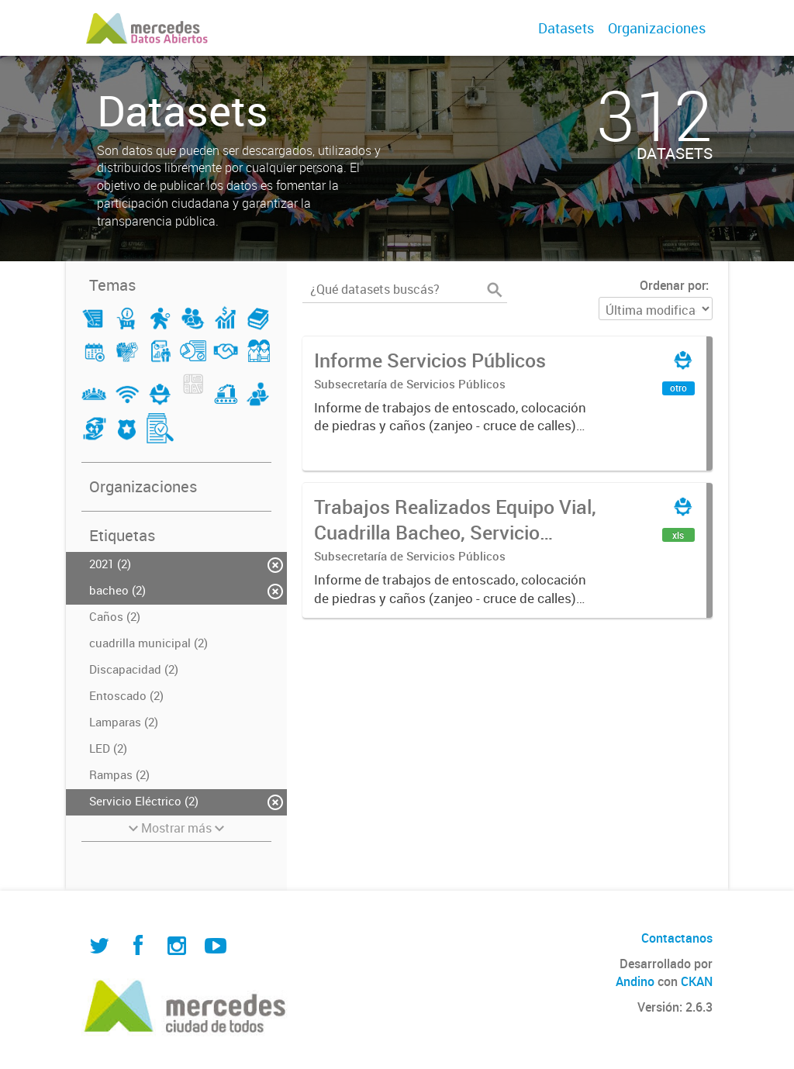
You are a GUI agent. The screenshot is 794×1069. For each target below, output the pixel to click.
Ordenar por (673, 285)
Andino (635, 981)
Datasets (566, 28)
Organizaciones (657, 28)
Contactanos (677, 938)
